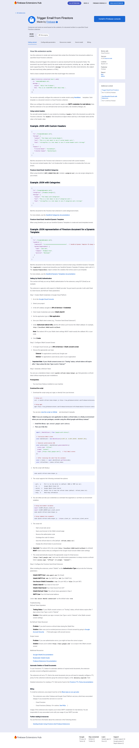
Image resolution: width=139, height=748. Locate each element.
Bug (102, 74)
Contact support (119, 739)
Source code (108, 58)
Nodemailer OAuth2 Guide (41, 658)
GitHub (92, 739)
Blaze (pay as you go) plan (70, 692)
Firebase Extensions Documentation (45, 661)
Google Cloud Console (46, 299)
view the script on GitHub (49, 412)
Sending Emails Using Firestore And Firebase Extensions (51, 724)
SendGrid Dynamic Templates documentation (60, 274)
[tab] (32, 42)
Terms (82, 741)
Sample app (106, 739)
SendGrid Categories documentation (58, 215)
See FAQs (63, 705)
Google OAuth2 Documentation (43, 655)
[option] (43, 35)
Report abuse (119, 743)
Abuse (103, 76)
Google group (119, 741)
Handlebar (77, 97)
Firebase (50, 22)
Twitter (92, 741)
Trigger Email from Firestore (110, 90)
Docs (104, 741)
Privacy (82, 739)
